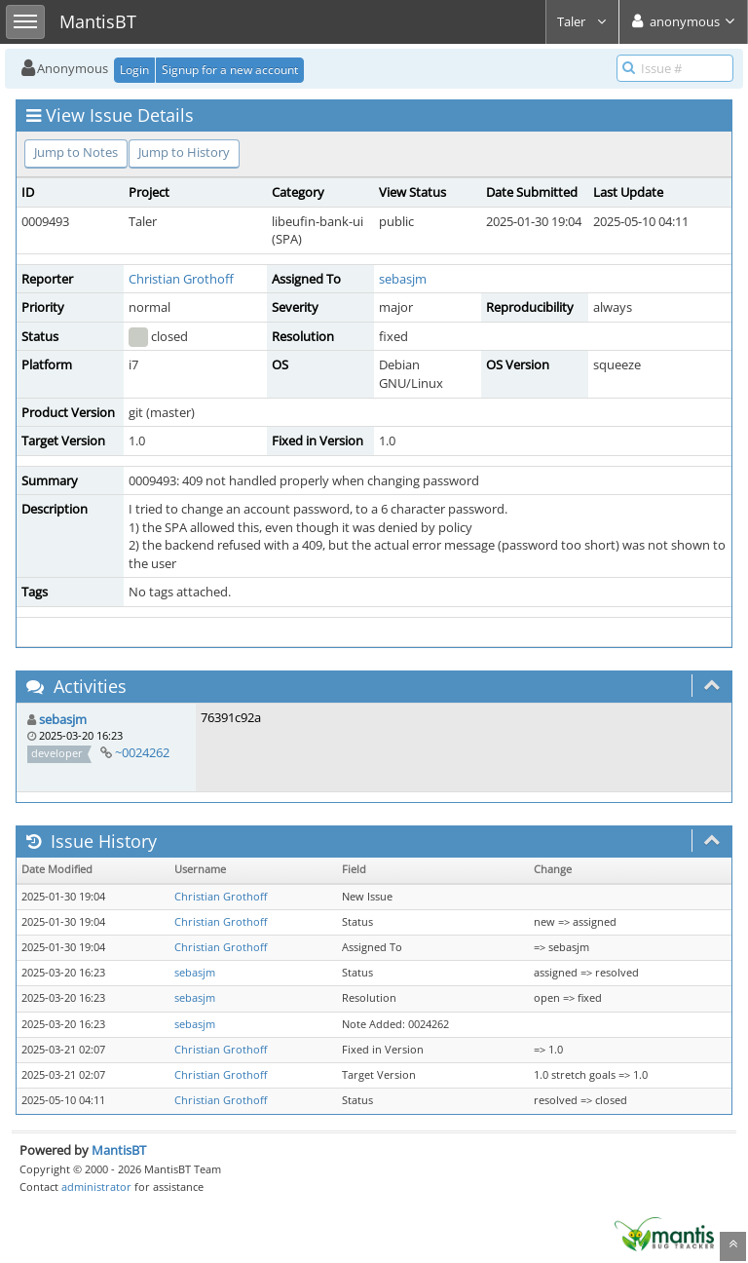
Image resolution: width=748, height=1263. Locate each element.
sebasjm (403, 278)
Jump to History (184, 152)
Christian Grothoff (181, 278)
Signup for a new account (230, 69)
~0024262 (142, 752)
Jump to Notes (76, 152)
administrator (96, 1186)
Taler (582, 21)
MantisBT (119, 1150)
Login (134, 69)
